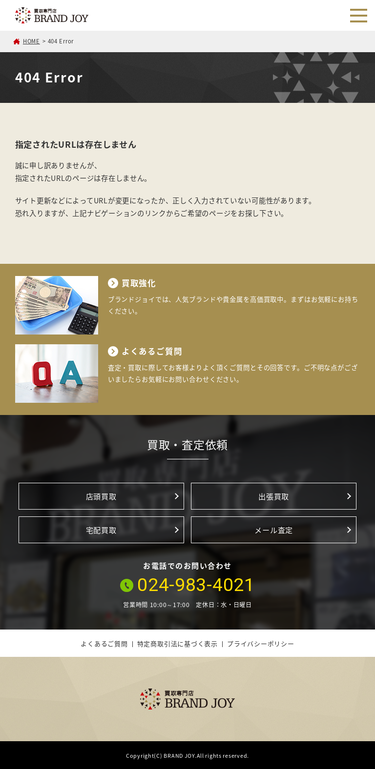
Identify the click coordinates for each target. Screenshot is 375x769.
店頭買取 (101, 496)
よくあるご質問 (104, 643)
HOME (31, 41)
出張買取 (273, 496)
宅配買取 (101, 529)
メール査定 (273, 529)
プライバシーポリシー (260, 643)
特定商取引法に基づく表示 (177, 643)
